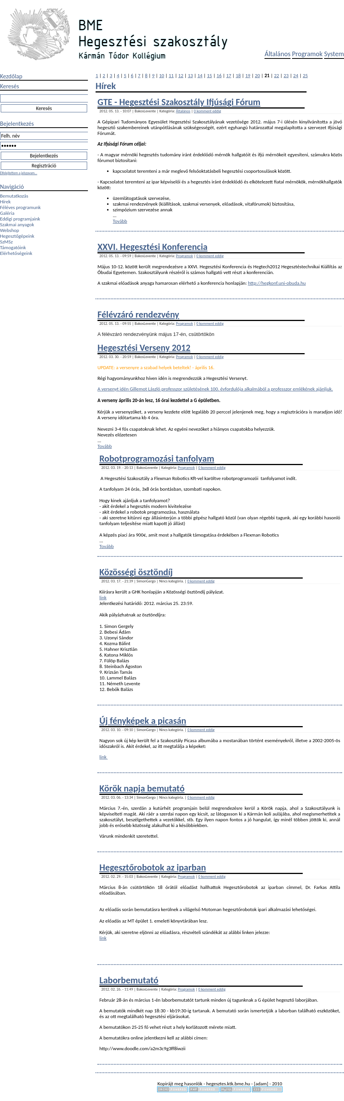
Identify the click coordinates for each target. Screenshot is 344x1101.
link (103, 597)
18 (238, 75)
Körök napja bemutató (142, 788)
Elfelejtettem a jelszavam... (18, 173)
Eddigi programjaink (20, 219)
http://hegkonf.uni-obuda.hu (277, 283)
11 (171, 75)
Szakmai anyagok (17, 224)
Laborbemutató (128, 980)
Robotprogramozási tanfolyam (156, 458)
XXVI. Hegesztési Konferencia (152, 246)
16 (219, 75)
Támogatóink (13, 247)
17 (228, 75)
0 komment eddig (207, 111)
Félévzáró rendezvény (138, 314)
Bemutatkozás (14, 196)
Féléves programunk (20, 207)
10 (161, 75)
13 (190, 75)
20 (257, 75)
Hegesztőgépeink (17, 236)
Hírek (5, 201)
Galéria (7, 213)
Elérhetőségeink (16, 253)
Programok (307, 54)
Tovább (120, 221)
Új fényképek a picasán (142, 720)
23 (286, 75)
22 (276, 75)
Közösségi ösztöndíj (136, 571)
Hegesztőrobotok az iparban (152, 867)
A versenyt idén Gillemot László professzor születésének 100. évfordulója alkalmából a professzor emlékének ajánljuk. (215, 389)
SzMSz (6, 242)
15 (209, 75)
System (334, 54)
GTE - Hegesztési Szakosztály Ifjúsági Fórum (178, 101)
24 (295, 75)
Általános (277, 54)
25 (305, 75)
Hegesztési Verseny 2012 (143, 347)
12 (180, 75)
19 (247, 75)
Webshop (9, 230)
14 (199, 75)
